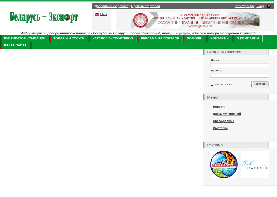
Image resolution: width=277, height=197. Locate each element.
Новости (219, 106)
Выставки (220, 128)
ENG (103, 14)
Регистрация (244, 6)
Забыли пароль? (223, 84)
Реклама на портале (160, 38)
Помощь (195, 38)
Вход (260, 6)
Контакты (219, 38)
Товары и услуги (69, 38)
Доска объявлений (227, 113)
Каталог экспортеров (113, 38)
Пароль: (216, 70)
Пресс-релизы (223, 121)
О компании (247, 38)
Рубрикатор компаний (24, 38)
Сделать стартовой (145, 6)
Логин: (215, 60)
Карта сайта (15, 45)
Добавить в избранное (111, 6)
